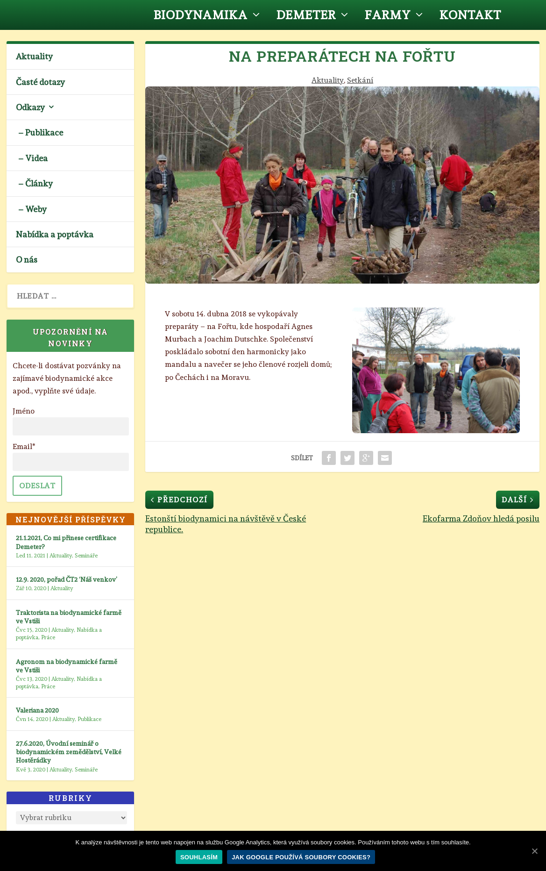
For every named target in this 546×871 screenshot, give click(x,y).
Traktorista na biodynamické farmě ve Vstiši (68, 617)
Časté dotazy (40, 82)
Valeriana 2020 (37, 710)
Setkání (360, 80)
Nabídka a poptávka (54, 234)
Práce (48, 637)
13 (483, 412)
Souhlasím (199, 857)
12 (475, 412)
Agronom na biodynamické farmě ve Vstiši (66, 666)
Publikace (89, 719)
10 (459, 412)
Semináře (86, 555)
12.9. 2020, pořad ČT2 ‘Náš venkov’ (66, 579)
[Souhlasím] (534, 851)
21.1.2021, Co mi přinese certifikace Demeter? (66, 542)
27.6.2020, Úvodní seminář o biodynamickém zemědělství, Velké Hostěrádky (68, 752)
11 (467, 412)
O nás (26, 259)
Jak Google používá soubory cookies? (301, 857)
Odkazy (30, 107)
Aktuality (328, 80)
